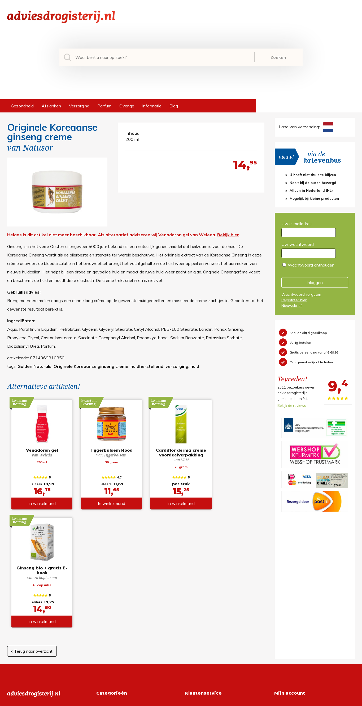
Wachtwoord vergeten (301, 294)
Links (190, 628)
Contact (192, 620)
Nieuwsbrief (291, 305)
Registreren (285, 595)
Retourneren (197, 603)
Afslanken (51, 105)
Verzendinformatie (202, 612)
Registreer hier (294, 300)
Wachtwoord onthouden (311, 265)
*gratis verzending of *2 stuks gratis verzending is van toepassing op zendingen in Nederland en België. (181, 700)
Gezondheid (22, 105)
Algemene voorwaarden (208, 595)
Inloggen (315, 282)
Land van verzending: (306, 126)
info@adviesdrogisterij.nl (30, 595)
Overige (126, 105)
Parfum (104, 105)
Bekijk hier (228, 234)
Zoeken (278, 57)
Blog (173, 105)
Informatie (152, 105)
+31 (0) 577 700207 (27, 603)
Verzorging (79, 105)
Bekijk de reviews (291, 405)
